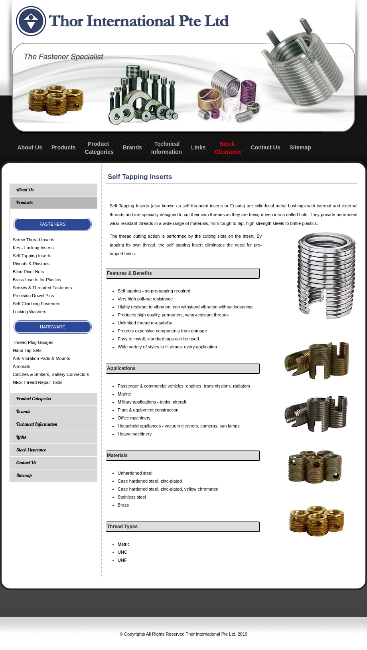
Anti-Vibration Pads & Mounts (41, 358)
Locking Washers (29, 311)
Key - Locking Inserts (33, 247)
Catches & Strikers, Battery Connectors (51, 374)
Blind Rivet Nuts (28, 271)
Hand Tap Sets (27, 350)
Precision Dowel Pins (33, 295)
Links (198, 147)
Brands (132, 147)
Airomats (21, 366)
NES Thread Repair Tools (37, 382)
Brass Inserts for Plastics (37, 279)
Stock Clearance (31, 450)
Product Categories (33, 399)
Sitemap (300, 147)
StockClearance (228, 148)
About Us (30, 147)
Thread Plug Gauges (33, 342)
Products (63, 147)
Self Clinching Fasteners (36, 303)
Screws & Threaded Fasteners (42, 287)
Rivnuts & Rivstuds (31, 263)
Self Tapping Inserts (32, 255)
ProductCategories (99, 148)
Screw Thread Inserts (33, 239)
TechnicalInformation (166, 148)
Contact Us (265, 147)
